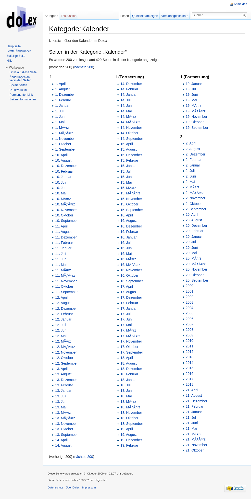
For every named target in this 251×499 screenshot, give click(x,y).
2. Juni (191, 176)
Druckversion (18, 90)
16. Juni (127, 248)
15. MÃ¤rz (128, 188)
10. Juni (61, 188)
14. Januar (129, 95)
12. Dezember (66, 308)
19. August (129, 435)
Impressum (89, 487)
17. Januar (129, 308)
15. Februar (129, 160)
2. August (193, 149)
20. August (194, 220)
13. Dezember (66, 380)
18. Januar (129, 380)
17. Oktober (129, 347)
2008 (189, 330)
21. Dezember (196, 401)
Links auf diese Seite (23, 72)
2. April (191, 143)
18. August (129, 363)
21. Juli (191, 417)
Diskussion (69, 16)
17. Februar (129, 303)
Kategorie (51, 16)
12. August (63, 303)
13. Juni (61, 402)
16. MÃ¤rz (128, 259)
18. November (131, 413)
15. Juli (126, 171)
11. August (63, 232)
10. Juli (60, 182)
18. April (127, 358)
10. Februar (64, 171)
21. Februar (194, 406)
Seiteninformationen (23, 99)
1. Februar (63, 100)
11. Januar (63, 248)
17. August (129, 292)
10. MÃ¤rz (63, 199)
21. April (192, 390)
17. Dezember (131, 297)
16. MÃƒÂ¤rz (130, 265)
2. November (195, 198)
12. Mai (61, 336)
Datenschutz (55, 487)
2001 (189, 291)
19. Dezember (131, 440)
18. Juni (127, 391)
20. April (192, 214)
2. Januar (193, 165)
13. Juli (60, 396)
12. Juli (60, 325)
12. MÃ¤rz (63, 341)
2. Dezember (195, 154)
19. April (127, 429)
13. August (63, 374)
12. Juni (61, 330)
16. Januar (129, 237)
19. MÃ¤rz (193, 105)
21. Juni (192, 423)
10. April (61, 155)
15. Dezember (131, 155)
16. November (131, 270)
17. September (132, 352)
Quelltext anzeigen (145, 16)
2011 (189, 346)
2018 (189, 385)
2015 (189, 368)
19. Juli (191, 89)
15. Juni (127, 177)
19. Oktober (195, 122)
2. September (196, 209)
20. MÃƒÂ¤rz (196, 264)
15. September (132, 210)
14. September (132, 139)
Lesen (124, 16)
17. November (131, 341)
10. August (63, 160)
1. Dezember (65, 95)
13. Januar (63, 391)
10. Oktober (64, 215)
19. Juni (192, 95)
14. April (61, 440)
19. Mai (191, 100)
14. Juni (127, 105)
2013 (189, 357)
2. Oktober (194, 204)
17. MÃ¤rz (128, 330)
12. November (66, 352)
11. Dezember (66, 237)
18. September (132, 424)
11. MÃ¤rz (63, 270)
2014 (189, 363)
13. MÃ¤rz (63, 413)
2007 (189, 324)
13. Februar (64, 385)
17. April (127, 286)
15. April (127, 144)
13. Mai (61, 407)
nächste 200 (84, 67)
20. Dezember (196, 225)
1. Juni (60, 117)
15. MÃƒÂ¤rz (130, 193)
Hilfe (10, 60)
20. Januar (194, 236)
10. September (66, 221)
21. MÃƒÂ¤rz (196, 439)
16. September (132, 281)
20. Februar (194, 231)
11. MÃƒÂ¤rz (65, 275)
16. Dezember (131, 226)
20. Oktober (195, 275)
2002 (189, 297)
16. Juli (126, 243)
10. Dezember (66, 166)
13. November (66, 424)
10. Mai (61, 193)
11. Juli (60, 254)
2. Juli (190, 171)
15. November (131, 199)
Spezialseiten (18, 85)
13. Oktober (64, 429)
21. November (196, 445)
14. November (131, 128)
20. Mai (191, 253)
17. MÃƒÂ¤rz (130, 336)
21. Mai (191, 428)
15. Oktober (129, 204)
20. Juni (192, 248)
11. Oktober (64, 286)
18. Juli (126, 385)
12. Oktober (64, 358)
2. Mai (190, 182)
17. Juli (126, 314)
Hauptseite (14, 46)
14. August (63, 446)
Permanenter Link (21, 94)
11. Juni (61, 259)
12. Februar (64, 314)
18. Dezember (131, 369)
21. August (194, 395)
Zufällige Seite (16, 56)
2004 (189, 308)
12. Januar (63, 319)
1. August (62, 89)
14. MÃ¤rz (128, 117)
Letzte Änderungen (19, 51)
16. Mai (126, 254)
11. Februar (64, 243)
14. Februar (129, 89)
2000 (189, 286)
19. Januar (194, 84)
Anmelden (240, 4)
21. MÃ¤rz (193, 434)
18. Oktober (129, 418)
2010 (189, 341)
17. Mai (126, 325)
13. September (66, 435)
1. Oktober (63, 144)
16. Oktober (129, 275)
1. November (65, 139)
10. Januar (63, 177)
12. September (66, 363)
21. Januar (194, 412)
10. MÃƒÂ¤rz (65, 204)
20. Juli (191, 242)
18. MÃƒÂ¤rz (130, 407)
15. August (129, 150)
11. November (66, 281)
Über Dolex (73, 487)
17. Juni (127, 319)
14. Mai (126, 111)
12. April (61, 297)
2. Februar (194, 160)
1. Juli (59, 111)
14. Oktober (129, 133)
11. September (66, 292)
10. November (66, 210)
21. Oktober (195, 450)
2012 (189, 352)
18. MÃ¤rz (128, 402)
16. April (127, 215)
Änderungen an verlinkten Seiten (20, 78)
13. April (61, 369)
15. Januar (129, 166)
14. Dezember (131, 84)
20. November (196, 269)
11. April (61, 226)
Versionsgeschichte (174, 16)
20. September (197, 280)
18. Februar (129, 374)
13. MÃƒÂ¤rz (65, 418)
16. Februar (129, 232)
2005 (189, 313)
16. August (129, 221)
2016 (189, 374)
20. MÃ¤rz (193, 259)
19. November (196, 117)
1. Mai (60, 122)
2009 (189, 335)
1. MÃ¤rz (62, 128)
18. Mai (126, 396)
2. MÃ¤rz (193, 187)
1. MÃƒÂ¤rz (64, 133)
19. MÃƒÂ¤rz (196, 111)
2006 (189, 319)
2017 (189, 379)
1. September (65, 150)
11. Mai (61, 265)
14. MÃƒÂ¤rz (130, 122)
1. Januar (62, 105)
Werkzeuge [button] (16, 67)
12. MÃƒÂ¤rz (65, 347)
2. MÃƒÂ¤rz (195, 193)
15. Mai (126, 182)
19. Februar (129, 446)
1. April (60, 84)
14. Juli (126, 100)
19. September (197, 128)
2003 (189, 302)
